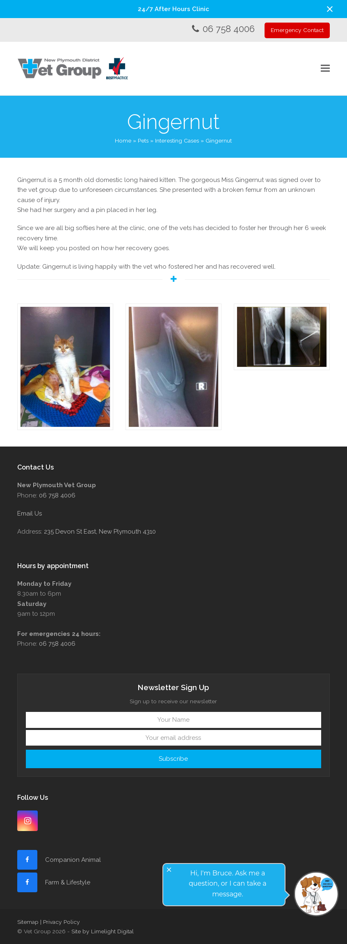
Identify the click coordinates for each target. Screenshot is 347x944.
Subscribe (173, 758)
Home (123, 140)
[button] (330, 9)
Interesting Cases (177, 140)
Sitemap (28, 922)
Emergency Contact (297, 30)
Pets (143, 140)
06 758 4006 (229, 28)
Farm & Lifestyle (66, 882)
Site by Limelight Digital (102, 931)
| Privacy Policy (60, 922)
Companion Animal (73, 859)
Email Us (29, 513)
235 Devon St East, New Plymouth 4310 (100, 531)
